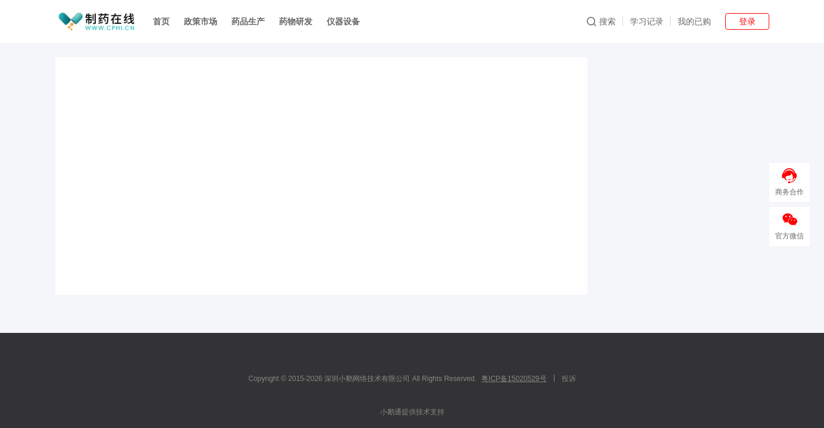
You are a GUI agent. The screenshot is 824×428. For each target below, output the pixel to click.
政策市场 (200, 21)
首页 (161, 21)
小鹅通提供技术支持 (412, 412)
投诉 (569, 378)
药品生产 (248, 21)
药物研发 (295, 21)
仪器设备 (343, 21)
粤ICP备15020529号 (513, 378)
